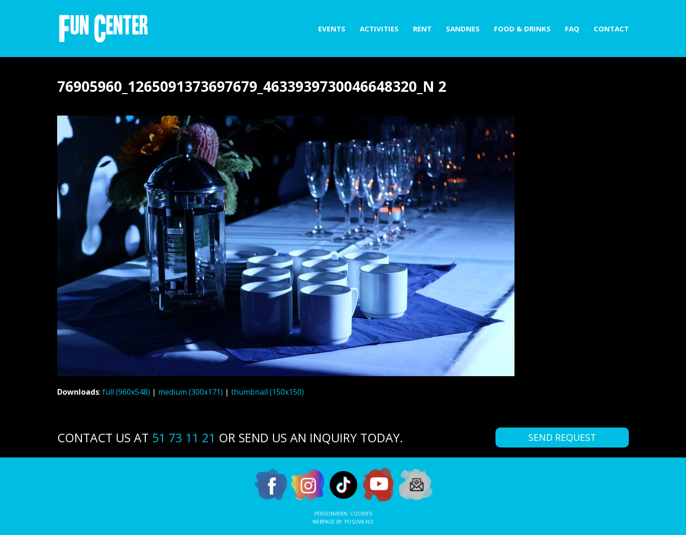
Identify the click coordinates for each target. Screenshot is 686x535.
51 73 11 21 (183, 437)
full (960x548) (126, 392)
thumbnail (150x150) (267, 392)
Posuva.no (358, 521)
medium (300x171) (190, 392)
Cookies (361, 513)
